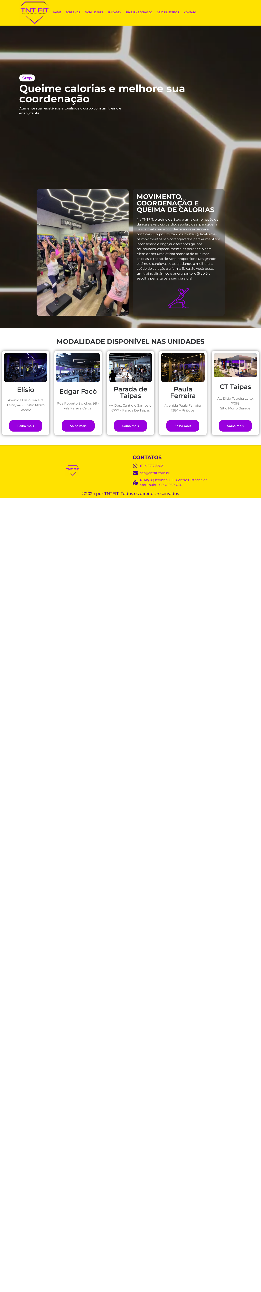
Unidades (114, 12)
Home (57, 12)
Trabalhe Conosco (139, 12)
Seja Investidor (168, 12)
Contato (190, 12)
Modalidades (94, 12)
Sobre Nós (73, 12)
